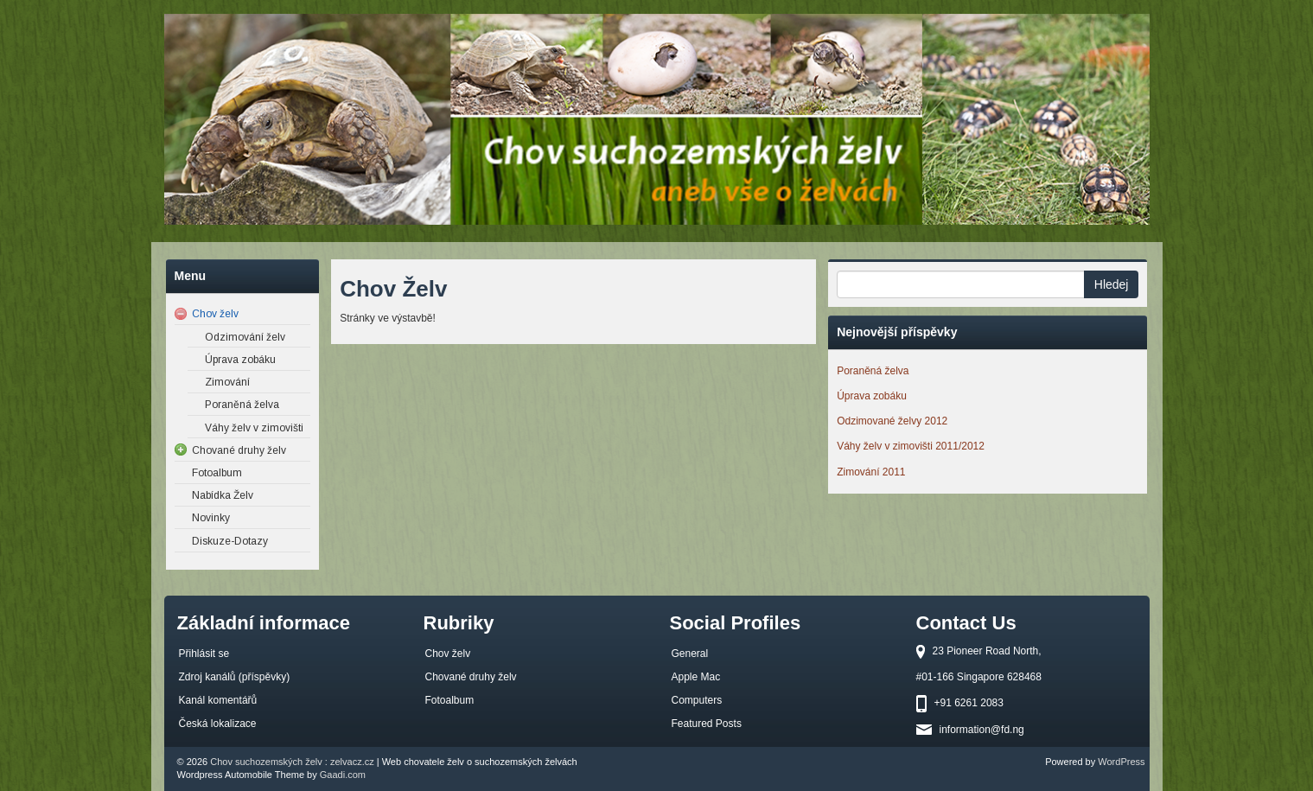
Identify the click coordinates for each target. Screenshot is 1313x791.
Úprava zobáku (872, 396)
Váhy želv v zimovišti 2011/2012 (911, 446)
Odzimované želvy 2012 (892, 421)
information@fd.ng (982, 730)
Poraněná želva (872, 371)
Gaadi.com (343, 774)
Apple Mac (696, 677)
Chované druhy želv (471, 677)
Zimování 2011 (871, 472)
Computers (697, 700)
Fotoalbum (450, 700)
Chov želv (448, 653)
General (690, 653)
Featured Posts (707, 724)
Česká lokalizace (218, 724)
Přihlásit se (204, 653)
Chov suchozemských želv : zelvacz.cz (292, 761)
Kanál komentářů (218, 700)
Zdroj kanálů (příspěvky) (234, 677)
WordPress (1121, 761)
